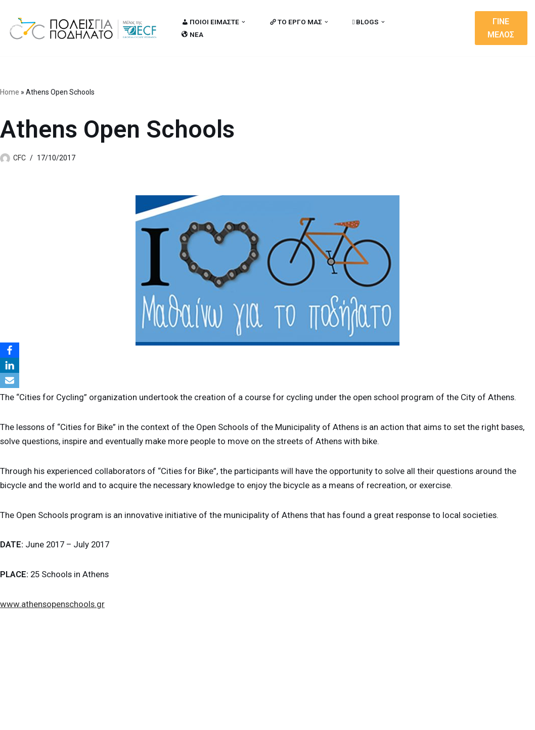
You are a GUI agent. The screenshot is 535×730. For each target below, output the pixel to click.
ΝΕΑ (193, 34)
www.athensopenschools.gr (53, 605)
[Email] (9, 380)
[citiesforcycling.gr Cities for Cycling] (86, 28)
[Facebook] (9, 350)
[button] (244, 22)
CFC (19, 158)
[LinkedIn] (9, 365)
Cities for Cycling (40, 716)
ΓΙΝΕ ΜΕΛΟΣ (501, 28)
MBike (136, 716)
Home (9, 92)
